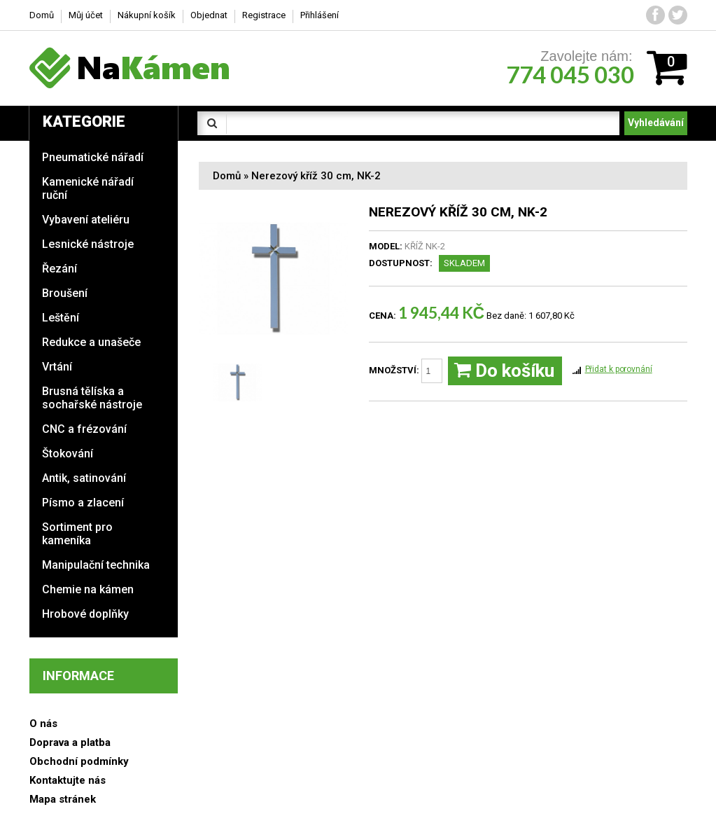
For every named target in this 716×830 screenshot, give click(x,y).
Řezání (59, 268)
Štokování (67, 453)
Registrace (264, 15)
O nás (43, 723)
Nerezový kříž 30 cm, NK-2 (316, 176)
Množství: (405, 371)
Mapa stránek (62, 799)
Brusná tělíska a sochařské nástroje (92, 398)
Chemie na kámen (88, 589)
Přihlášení (319, 15)
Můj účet (86, 15)
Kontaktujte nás (67, 780)
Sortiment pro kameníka (77, 533)
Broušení (64, 293)
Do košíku (504, 371)
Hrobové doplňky (85, 614)
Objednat (208, 15)
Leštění (60, 317)
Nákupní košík (147, 15)
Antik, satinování (84, 478)
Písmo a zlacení (83, 502)
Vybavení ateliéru (85, 219)
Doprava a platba (70, 742)
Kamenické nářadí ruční (88, 188)
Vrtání (57, 366)
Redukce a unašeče (91, 342)
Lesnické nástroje (88, 244)
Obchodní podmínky (79, 761)
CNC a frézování (84, 429)
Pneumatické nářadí (92, 157)
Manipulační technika (96, 565)
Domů (227, 176)
